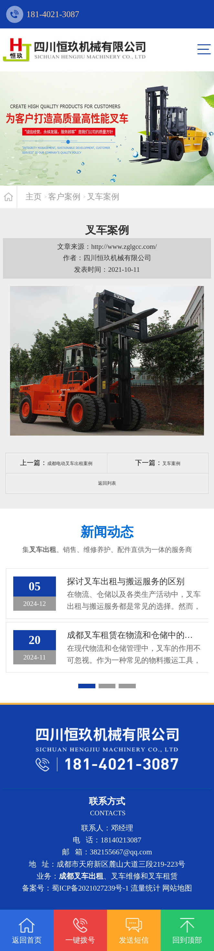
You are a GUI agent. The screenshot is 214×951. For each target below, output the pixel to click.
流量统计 (145, 888)
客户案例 (64, 196)
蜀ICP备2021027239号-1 (90, 888)
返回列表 (107, 483)
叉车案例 (103, 196)
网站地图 (177, 888)
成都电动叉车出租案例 (69, 463)
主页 (34, 196)
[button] (86, 686)
